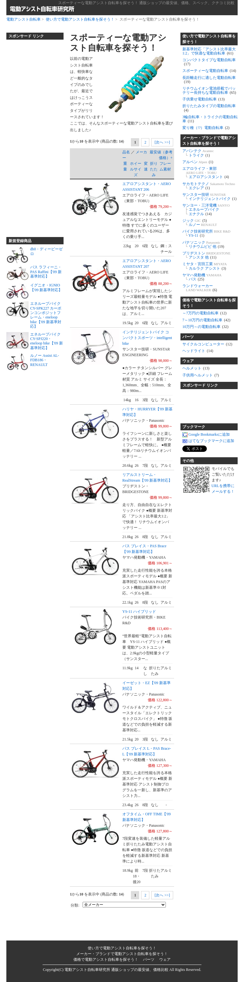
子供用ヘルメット (200, 375)
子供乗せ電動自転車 (203, 99)
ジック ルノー (199, 222)
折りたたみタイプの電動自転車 (209, 108)
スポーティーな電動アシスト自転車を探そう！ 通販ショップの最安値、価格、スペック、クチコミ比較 (146, 3)
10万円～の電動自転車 (205, 326)
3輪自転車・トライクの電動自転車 (210, 119)
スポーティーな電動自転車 (209, 70)
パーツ (188, 337)
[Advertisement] (31, 136)
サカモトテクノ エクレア (208, 186)
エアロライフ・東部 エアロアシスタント (205, 172)
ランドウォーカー (199, 288)
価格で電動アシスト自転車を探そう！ (209, 303)
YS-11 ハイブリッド (139, 611)
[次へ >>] (162, 142)
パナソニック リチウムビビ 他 (203, 244)
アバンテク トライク (198, 153)
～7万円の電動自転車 (204, 313)
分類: (75, 905)
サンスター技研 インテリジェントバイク (209, 196)
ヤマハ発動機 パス (201, 277)
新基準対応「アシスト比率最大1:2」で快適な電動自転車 (209, 51)
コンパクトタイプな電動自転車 (209, 62)
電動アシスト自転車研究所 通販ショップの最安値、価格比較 (116, 969)
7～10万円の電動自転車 (206, 320)
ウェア (188, 361)
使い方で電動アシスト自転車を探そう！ (80, 19)
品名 (126, 152)
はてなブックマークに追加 (208, 440)
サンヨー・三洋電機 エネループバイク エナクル (206, 209)
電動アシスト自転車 (23, 19)
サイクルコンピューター (207, 344)
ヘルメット (195, 368)
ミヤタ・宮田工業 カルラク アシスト (204, 266)
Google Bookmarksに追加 (206, 434)
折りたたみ (154, 169)
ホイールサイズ (135, 169)
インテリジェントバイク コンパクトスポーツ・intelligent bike (147, 338)
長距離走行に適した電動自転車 (209, 79)
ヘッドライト (197, 351)
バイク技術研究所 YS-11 (206, 233)
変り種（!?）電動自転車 (205, 127)
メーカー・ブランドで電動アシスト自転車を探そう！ (209, 141)
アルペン (197, 162)
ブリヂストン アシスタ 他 (206, 255)
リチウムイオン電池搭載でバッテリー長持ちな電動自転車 (209, 90)
